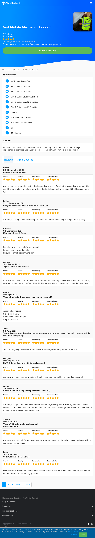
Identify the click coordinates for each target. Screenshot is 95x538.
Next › (19, 484)
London (45, 27)
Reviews (8, 159)
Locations (17, 70)
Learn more (73, 531)
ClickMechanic (7, 70)
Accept (82, 535)
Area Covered (25, 159)
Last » (27, 484)
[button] (91, 3)
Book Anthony (47, 50)
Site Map (5, 527)
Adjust (74, 534)
